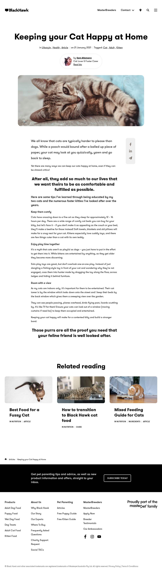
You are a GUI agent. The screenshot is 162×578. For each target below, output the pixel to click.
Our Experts (37, 519)
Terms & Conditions (130, 566)
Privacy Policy (115, 566)
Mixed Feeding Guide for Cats (129, 412)
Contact (127, 10)
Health (56, 47)
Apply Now (89, 513)
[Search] (148, 10)
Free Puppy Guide (67, 513)
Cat (105, 47)
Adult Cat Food (13, 530)
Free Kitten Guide (66, 519)
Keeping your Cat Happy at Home (31, 459)
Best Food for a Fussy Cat (24, 412)
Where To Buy (38, 524)
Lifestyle (46, 47)
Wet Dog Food (12, 519)
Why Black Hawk (40, 508)
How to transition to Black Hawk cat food (79, 415)
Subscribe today (117, 478)
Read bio (77, 64)
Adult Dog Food (13, 508)
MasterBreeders (106, 10)
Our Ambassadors (92, 529)
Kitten (119, 47)
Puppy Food (11, 513)
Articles (12, 459)
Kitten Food (11, 536)
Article (65, 47)
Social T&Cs (37, 550)
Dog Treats (10, 524)
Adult (112, 47)
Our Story (36, 513)
